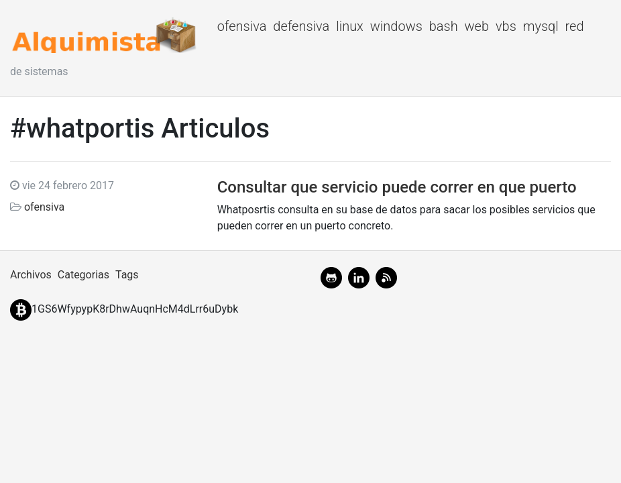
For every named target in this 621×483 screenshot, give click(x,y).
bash (443, 26)
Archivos (31, 274)
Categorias (83, 274)
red (574, 26)
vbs (506, 26)
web (477, 26)
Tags (127, 274)
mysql (541, 26)
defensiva (301, 26)
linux (349, 26)
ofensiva (242, 26)
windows (396, 26)
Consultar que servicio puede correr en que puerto (397, 187)
